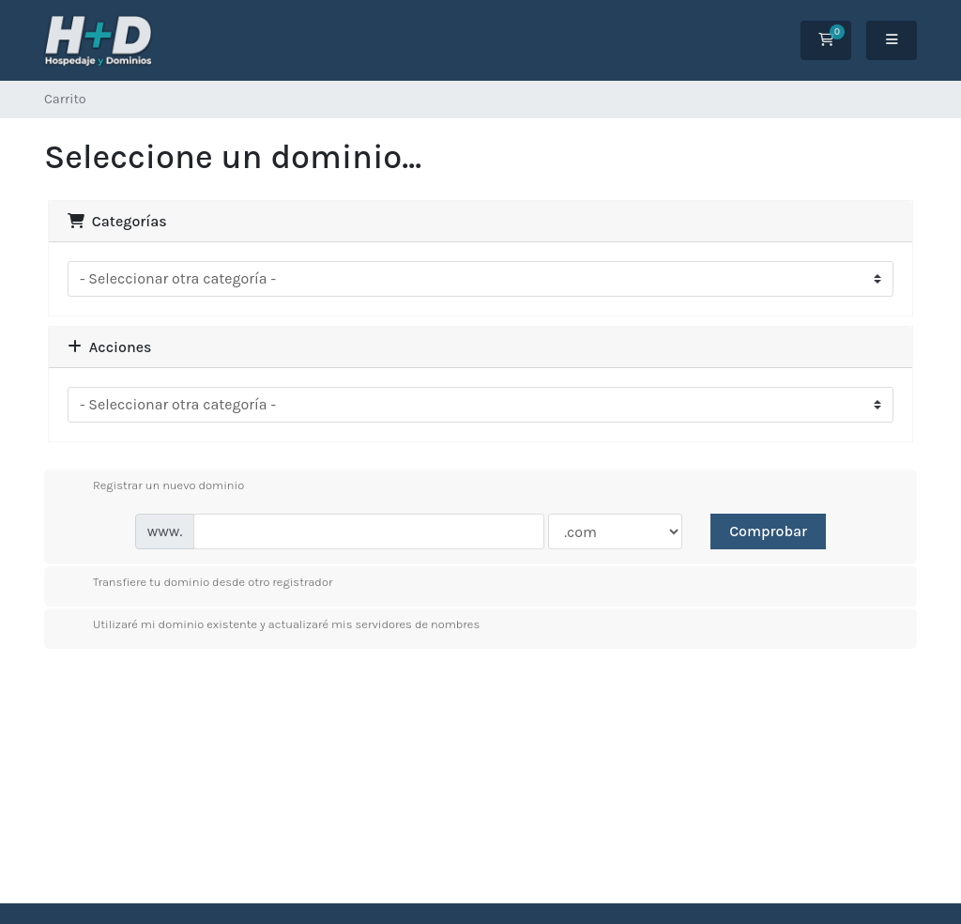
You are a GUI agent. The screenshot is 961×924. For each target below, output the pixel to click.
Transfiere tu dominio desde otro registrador (197, 583)
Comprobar (768, 531)
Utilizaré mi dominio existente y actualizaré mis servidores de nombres (271, 625)
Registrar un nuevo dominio (153, 486)
